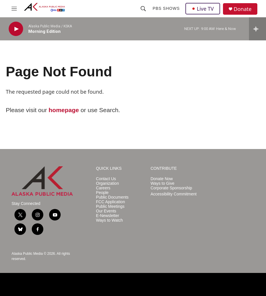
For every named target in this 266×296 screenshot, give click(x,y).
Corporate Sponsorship (171, 188)
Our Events (106, 211)
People (102, 193)
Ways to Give (162, 183)
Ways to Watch (109, 220)
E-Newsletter (107, 216)
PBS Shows (166, 8)
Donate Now (161, 179)
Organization (107, 183)
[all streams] (257, 28)
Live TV (203, 8)
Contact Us (106, 179)
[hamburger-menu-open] (14, 8)
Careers (103, 188)
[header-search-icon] (143, 8)
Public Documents (112, 197)
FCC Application (110, 202)
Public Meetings (110, 206)
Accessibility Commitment (173, 194)
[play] (16, 29)
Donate (243, 9)
